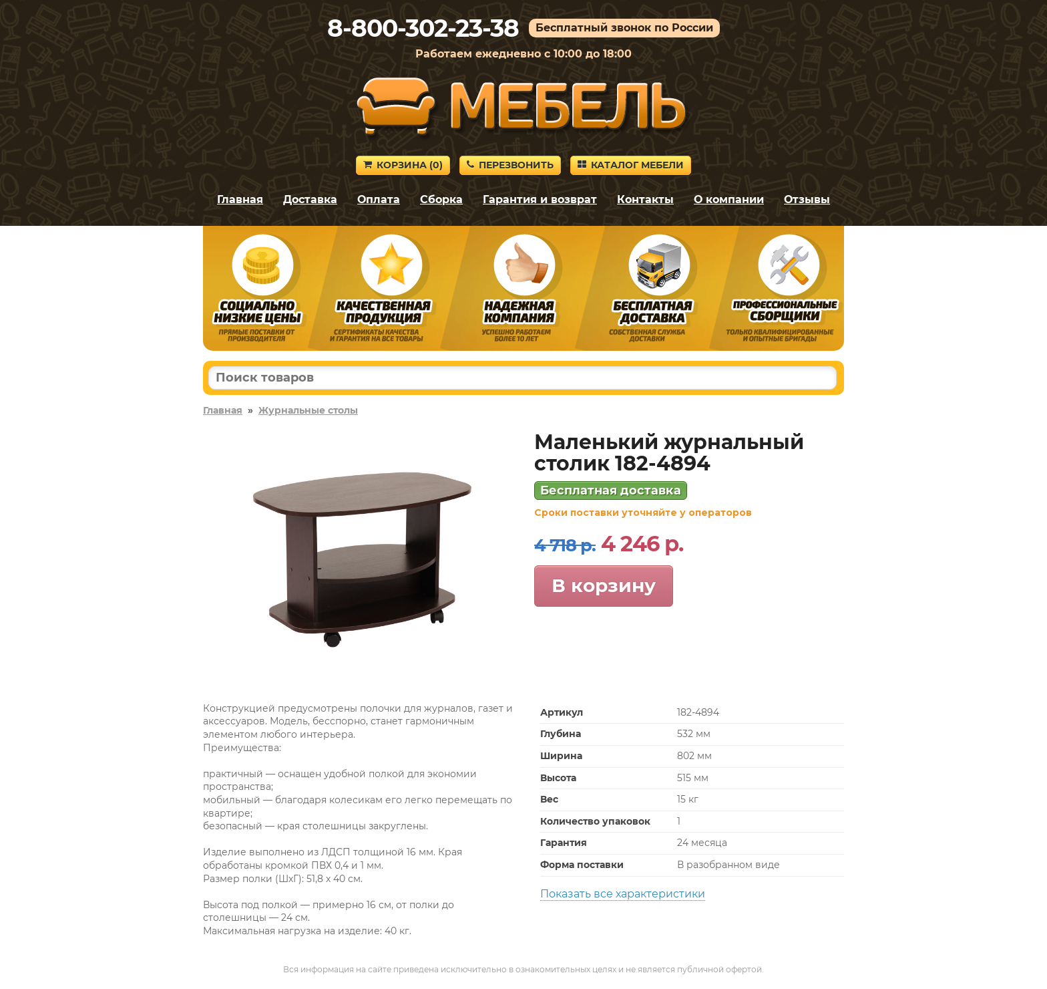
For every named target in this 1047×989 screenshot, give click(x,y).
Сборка (441, 199)
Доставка (310, 199)
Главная (240, 199)
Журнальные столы (308, 410)
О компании (729, 199)
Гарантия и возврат (540, 199)
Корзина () (403, 165)
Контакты (645, 199)
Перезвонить (510, 165)
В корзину (604, 585)
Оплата (378, 199)
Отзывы (807, 199)
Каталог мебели (631, 165)
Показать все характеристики (622, 893)
